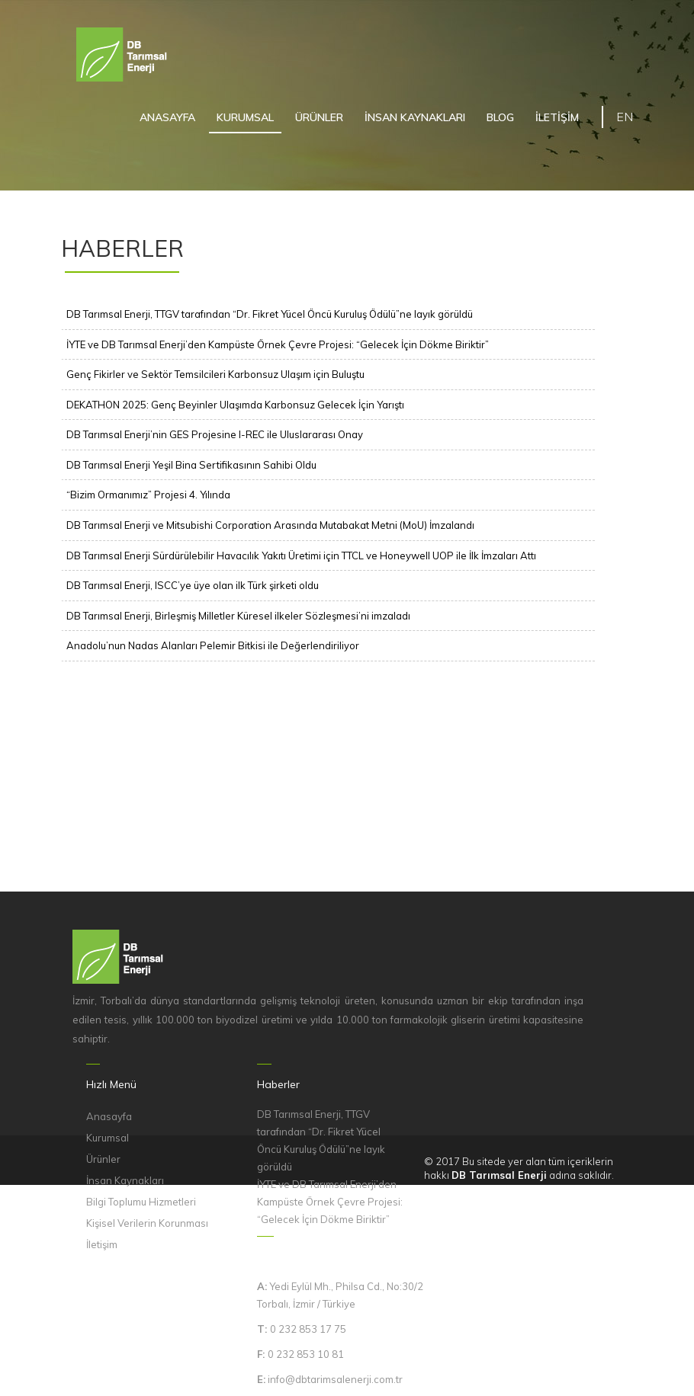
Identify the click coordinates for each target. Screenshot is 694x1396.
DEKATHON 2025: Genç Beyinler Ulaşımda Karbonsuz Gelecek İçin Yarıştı (235, 405)
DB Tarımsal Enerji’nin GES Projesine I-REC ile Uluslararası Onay (214, 434)
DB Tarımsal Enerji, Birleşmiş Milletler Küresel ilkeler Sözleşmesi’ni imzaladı (238, 616)
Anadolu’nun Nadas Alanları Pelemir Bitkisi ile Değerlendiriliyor (212, 645)
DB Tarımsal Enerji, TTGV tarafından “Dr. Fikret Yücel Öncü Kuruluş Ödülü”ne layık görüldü (269, 314)
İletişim (101, 1244)
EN (624, 116)
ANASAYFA (167, 117)
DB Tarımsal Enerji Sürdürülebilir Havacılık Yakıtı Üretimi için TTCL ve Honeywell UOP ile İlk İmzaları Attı (301, 555)
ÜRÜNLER (319, 117)
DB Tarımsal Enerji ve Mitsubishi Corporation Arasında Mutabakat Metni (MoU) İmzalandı (270, 525)
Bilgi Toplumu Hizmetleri (141, 1202)
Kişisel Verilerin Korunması (147, 1223)
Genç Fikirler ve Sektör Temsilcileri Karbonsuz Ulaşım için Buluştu (215, 374)
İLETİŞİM (557, 117)
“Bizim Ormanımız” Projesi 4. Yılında (148, 494)
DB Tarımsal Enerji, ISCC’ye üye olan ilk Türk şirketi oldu (192, 585)
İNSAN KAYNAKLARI (415, 117)
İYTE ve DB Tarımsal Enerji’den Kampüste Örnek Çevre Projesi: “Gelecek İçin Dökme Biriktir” (277, 344)
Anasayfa (109, 1116)
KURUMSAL (245, 117)
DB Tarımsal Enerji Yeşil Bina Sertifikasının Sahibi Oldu (191, 465)
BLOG (500, 117)
